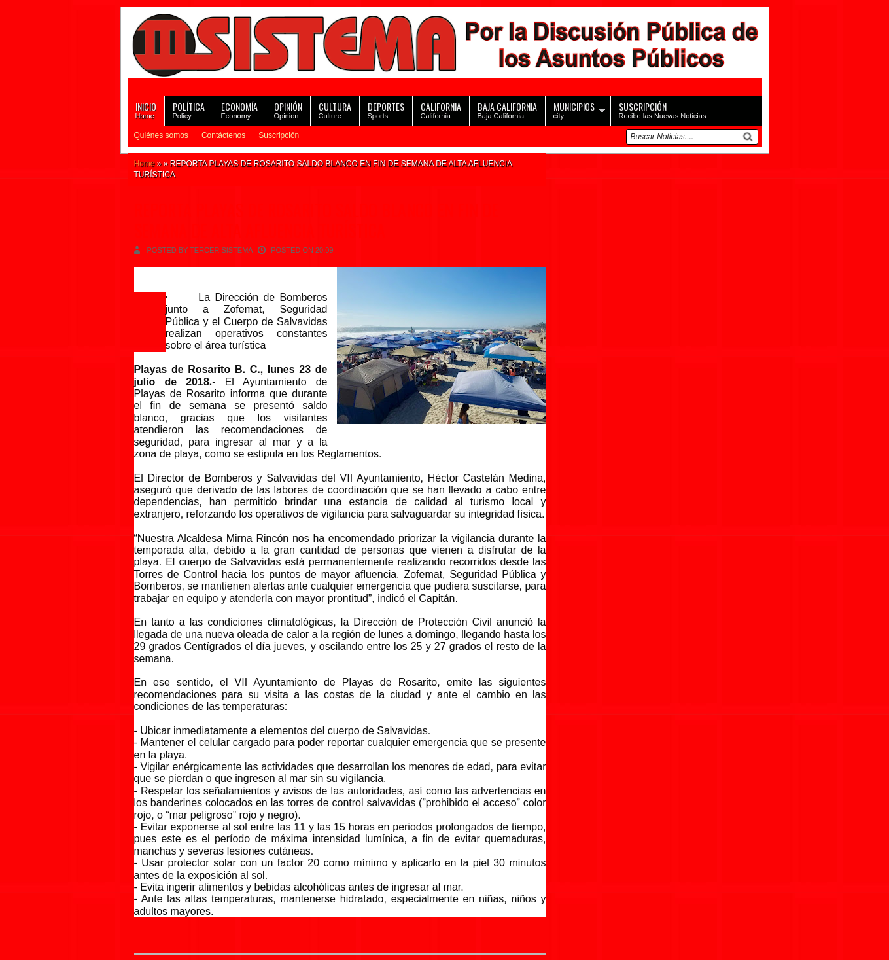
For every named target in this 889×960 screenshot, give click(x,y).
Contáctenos (223, 135)
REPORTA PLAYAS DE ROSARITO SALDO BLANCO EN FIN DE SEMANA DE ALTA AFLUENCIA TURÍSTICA (316, 220)
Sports (386, 109)
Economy (239, 109)
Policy (189, 109)
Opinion (288, 109)
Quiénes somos (161, 135)
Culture (335, 109)
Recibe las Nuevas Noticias (662, 109)
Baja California (507, 109)
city (574, 109)
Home (145, 109)
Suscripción (278, 135)
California (441, 109)
